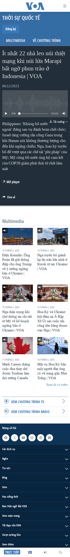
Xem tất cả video (57, 385)
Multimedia (15, 40)
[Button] (8, 198)
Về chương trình (47, 40)
